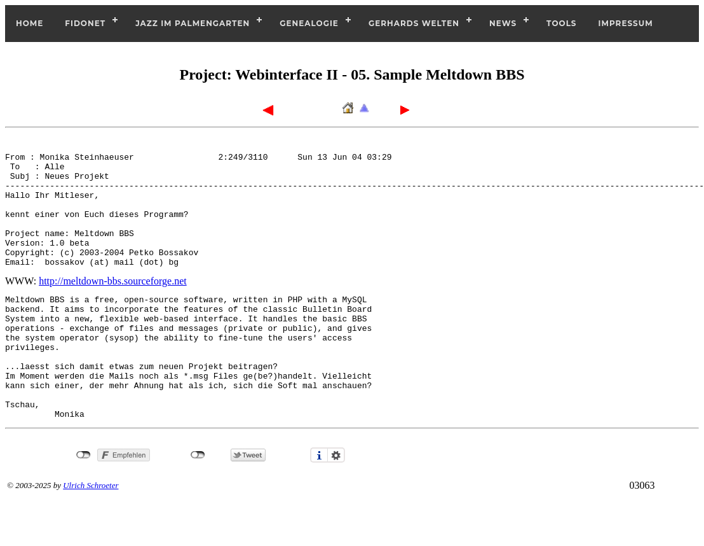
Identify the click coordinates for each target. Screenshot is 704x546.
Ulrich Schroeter (90, 533)
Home (29, 23)
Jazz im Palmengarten (192, 23)
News (503, 23)
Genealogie (309, 23)
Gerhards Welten (414, 23)
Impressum (626, 23)
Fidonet (85, 23)
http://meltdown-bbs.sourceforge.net (113, 303)
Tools (561, 23)
